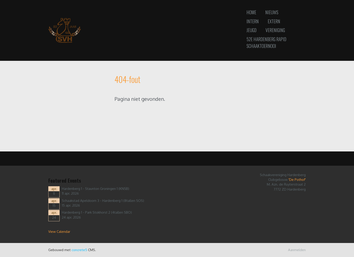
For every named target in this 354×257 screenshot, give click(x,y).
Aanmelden (297, 250)
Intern (253, 21)
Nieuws (271, 12)
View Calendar (59, 231)
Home (251, 12)
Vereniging (275, 30)
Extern (274, 21)
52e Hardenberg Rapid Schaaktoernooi (266, 42)
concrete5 (79, 250)
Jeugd (251, 30)
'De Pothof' (297, 179)
